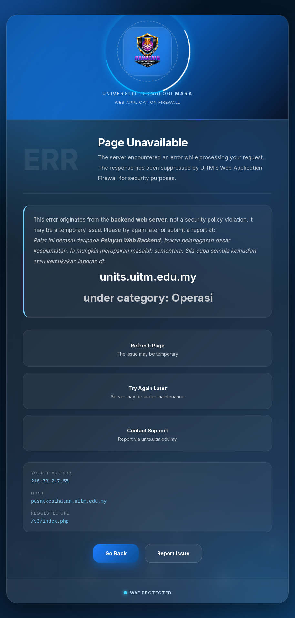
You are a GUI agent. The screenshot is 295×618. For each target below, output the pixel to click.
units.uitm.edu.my (148, 275)
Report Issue (173, 555)
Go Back (116, 555)
